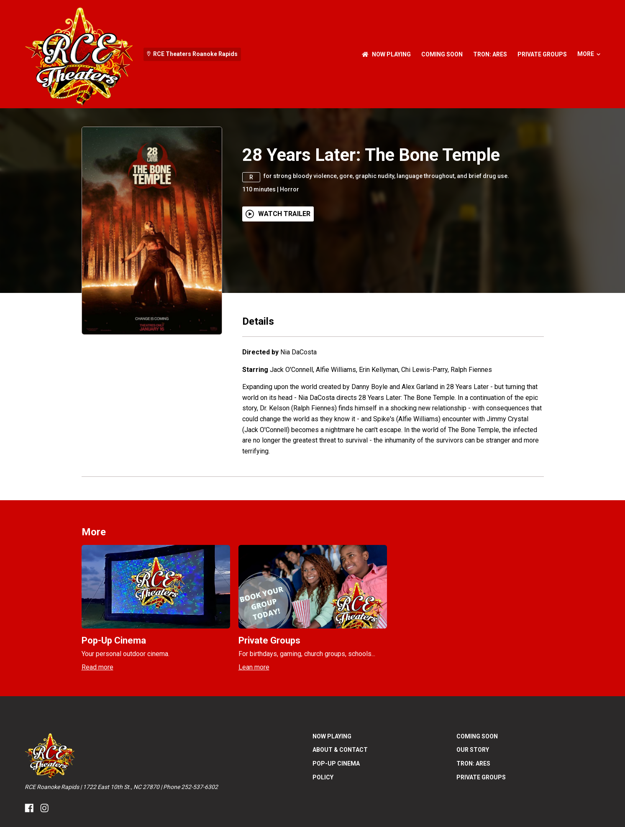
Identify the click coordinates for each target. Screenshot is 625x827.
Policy (322, 777)
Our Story (472, 749)
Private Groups (542, 54)
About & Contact (340, 749)
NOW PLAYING (386, 54)
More (588, 54)
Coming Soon (442, 54)
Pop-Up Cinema (336, 763)
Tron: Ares (490, 54)
